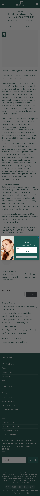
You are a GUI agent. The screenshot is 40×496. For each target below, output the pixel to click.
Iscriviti (26, 251)
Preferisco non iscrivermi (26, 256)
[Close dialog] (38, 237)
